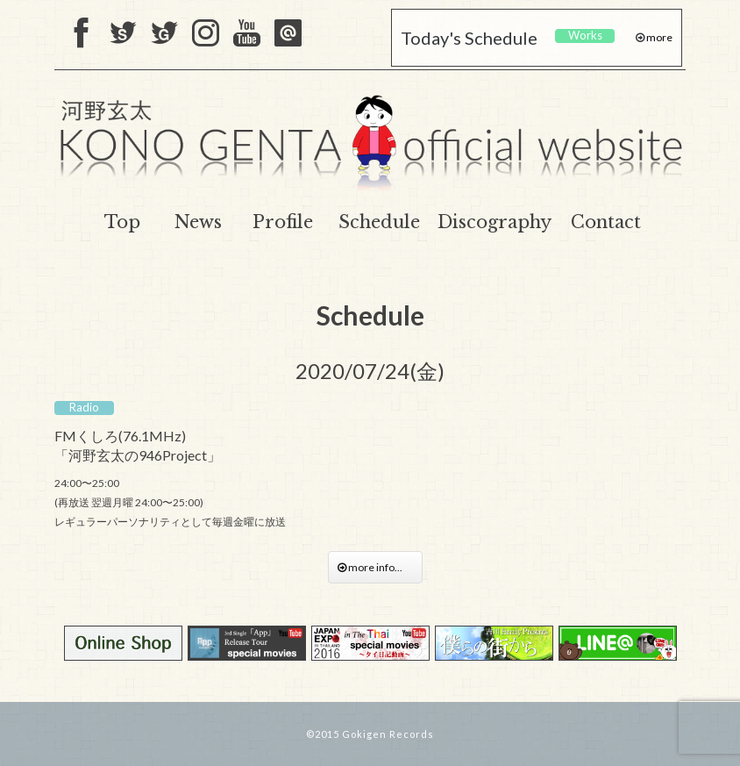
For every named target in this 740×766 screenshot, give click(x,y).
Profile (283, 222)
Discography (494, 222)
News (198, 222)
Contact (606, 222)
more (658, 37)
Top (122, 222)
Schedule (379, 222)
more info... (375, 567)
